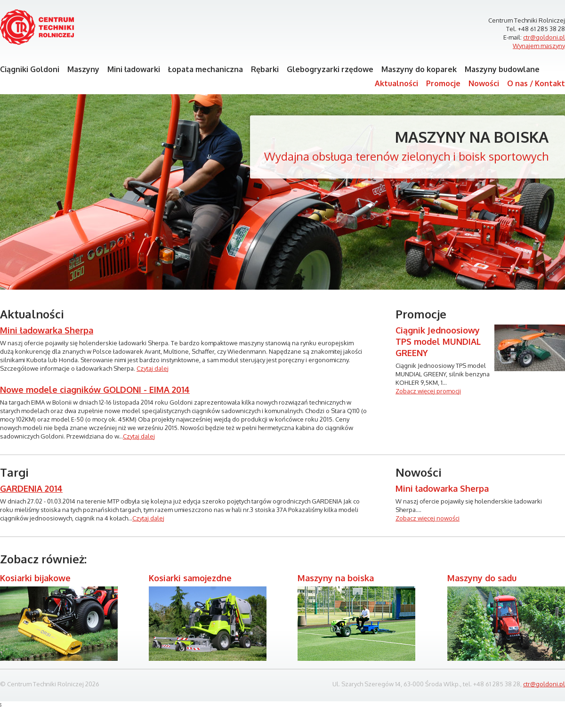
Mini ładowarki (133, 69)
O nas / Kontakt (536, 83)
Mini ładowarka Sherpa (46, 330)
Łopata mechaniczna (205, 69)
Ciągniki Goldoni (29, 69)
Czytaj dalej (153, 368)
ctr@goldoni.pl (544, 37)
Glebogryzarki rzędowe (330, 69)
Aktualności (396, 83)
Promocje (443, 83)
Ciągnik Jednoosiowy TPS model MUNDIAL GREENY (438, 341)
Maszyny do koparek (419, 69)
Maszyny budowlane (502, 69)
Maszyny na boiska (472, 136)
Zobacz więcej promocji (428, 391)
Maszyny (83, 69)
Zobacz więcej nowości (428, 518)
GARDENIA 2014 (31, 488)
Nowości (483, 83)
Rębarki (265, 69)
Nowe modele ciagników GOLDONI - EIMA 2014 (95, 389)
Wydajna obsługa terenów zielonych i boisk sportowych (406, 156)
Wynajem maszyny (539, 45)
